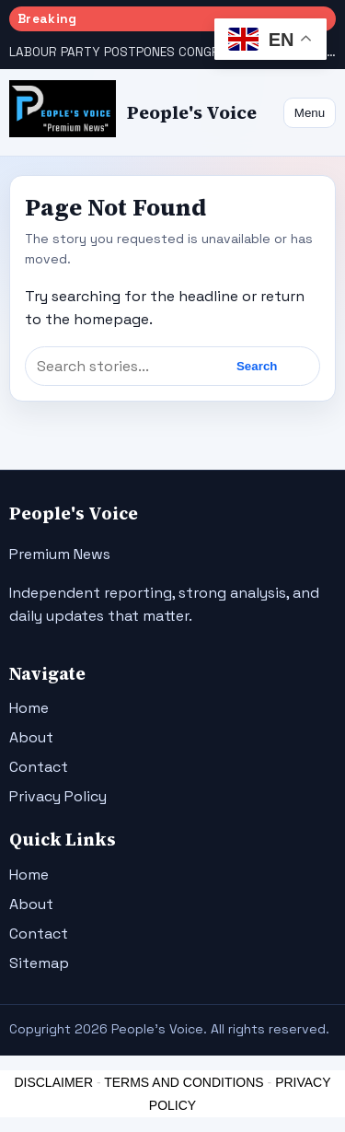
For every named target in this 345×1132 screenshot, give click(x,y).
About (31, 737)
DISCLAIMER (53, 1082)
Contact (38, 766)
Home (29, 708)
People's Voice (192, 112)
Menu (309, 113)
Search (256, 366)
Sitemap (39, 963)
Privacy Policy (58, 796)
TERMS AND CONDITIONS (183, 1082)
